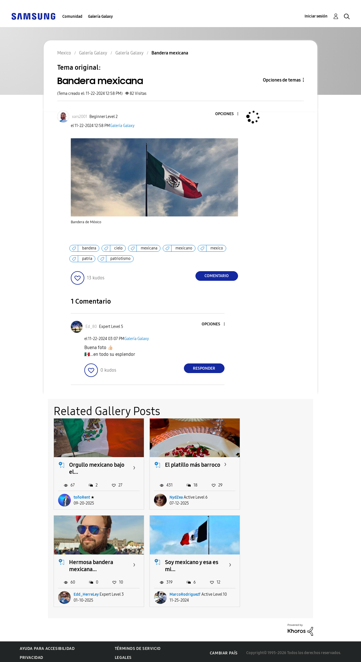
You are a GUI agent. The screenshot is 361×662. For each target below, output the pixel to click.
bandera (89, 248)
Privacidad (31, 655)
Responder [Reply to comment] (204, 368)
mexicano (183, 248)
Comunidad (72, 16)
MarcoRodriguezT (89, 591)
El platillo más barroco (189, 463)
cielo (118, 248)
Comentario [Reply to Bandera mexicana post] (216, 275)
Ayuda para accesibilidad (47, 646)
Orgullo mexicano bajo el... (96, 467)
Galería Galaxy (100, 16)
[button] (228, 114)
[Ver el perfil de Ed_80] (91, 326)
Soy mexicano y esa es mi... (95, 563)
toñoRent (82, 496)
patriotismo (120, 258)
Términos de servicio (138, 646)
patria (87, 258)
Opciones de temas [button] (282, 80)
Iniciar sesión (316, 16)
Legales (123, 655)
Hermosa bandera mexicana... (277, 467)
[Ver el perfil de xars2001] (79, 116)
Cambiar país (224, 650)
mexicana (149, 248)
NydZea (173, 496)
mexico (216, 248)
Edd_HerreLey (272, 496)
